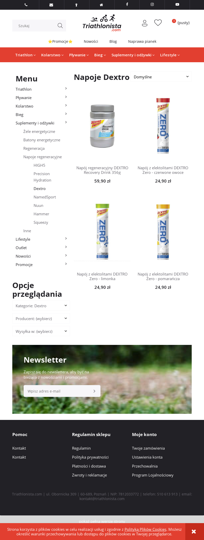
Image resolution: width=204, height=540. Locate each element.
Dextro (40, 188)
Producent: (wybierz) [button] (34, 318)
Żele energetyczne (39, 131)
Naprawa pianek (142, 41)
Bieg (19, 114)
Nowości (91, 41)
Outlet (21, 247)
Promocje (24, 264)
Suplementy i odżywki (35, 122)
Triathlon (24, 89)
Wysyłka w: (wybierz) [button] (34, 331)
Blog (113, 41)
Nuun (38, 205)
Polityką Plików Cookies (145, 529)
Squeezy (41, 222)
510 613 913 (167, 494)
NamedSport (45, 196)
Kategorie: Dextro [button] (31, 305)
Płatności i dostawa (89, 466)
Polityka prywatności (90, 457)
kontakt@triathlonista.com (102, 498)
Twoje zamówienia (148, 448)
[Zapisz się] (94, 391)
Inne (27, 230)
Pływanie (24, 97)
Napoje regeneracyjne (42, 156)
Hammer (41, 213)
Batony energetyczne (41, 139)
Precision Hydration (42, 177)
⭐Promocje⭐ (60, 41)
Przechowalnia (145, 466)
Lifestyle (23, 239)
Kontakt (19, 448)
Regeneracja (34, 148)
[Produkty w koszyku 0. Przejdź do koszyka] (179, 22)
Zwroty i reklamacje (89, 475)
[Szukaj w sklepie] (40, 25)
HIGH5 (39, 165)
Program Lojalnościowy (153, 475)
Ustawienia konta (147, 457)
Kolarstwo (24, 106)
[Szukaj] (60, 25)
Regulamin (81, 448)
